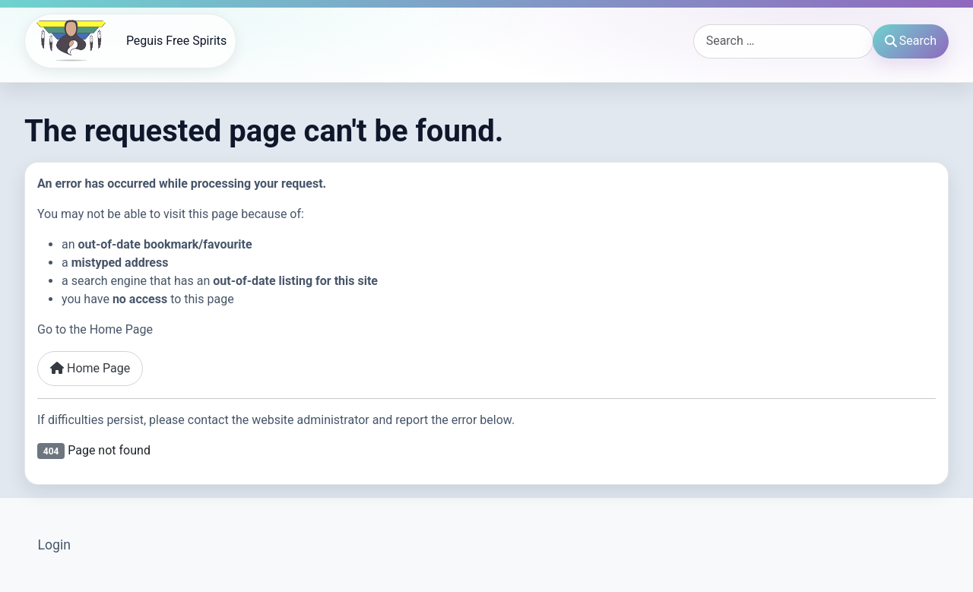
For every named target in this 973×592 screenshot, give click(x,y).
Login (54, 544)
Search (911, 40)
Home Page (90, 368)
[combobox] (783, 41)
